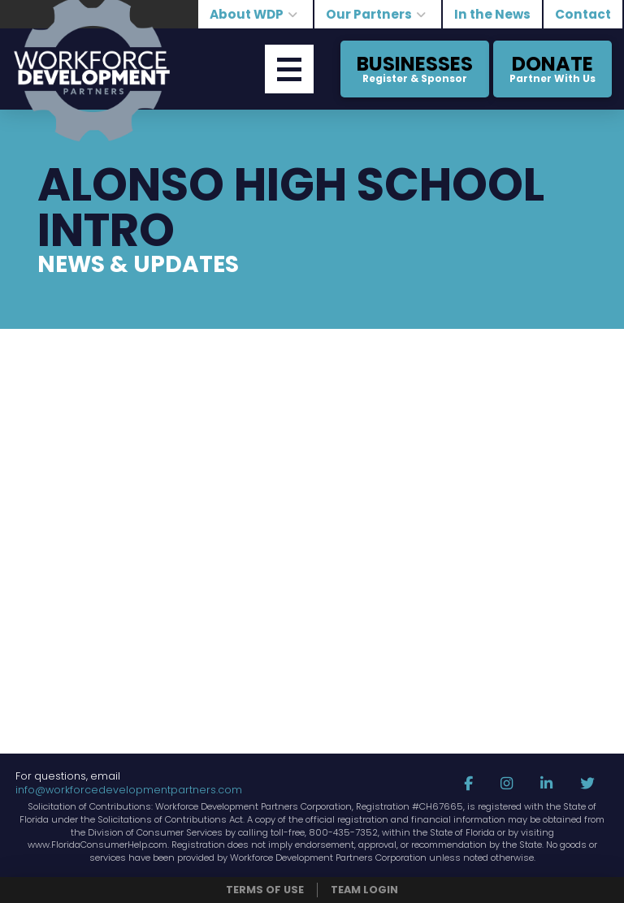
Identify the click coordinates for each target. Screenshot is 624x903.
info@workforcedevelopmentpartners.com (128, 790)
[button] (289, 69)
